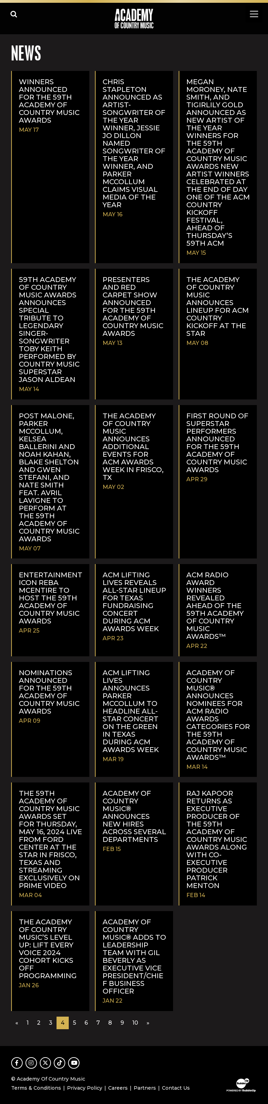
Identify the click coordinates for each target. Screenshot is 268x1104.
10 (135, 1022)
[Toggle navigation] (254, 14)
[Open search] (14, 14)
